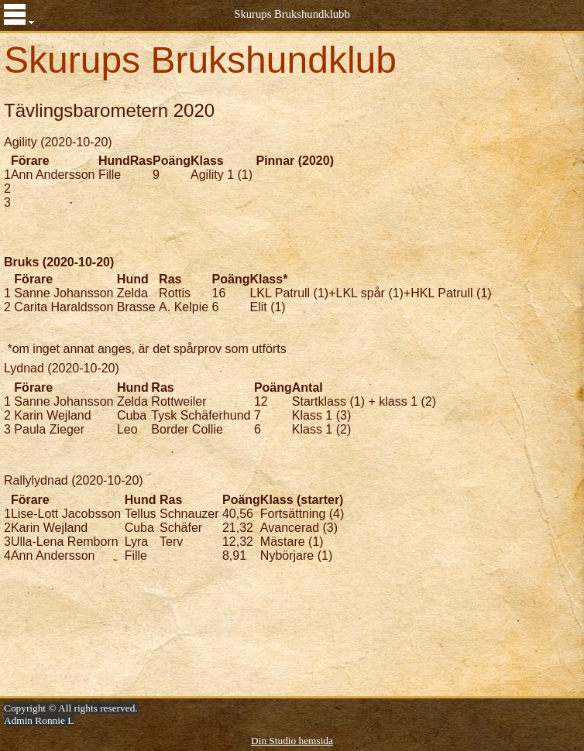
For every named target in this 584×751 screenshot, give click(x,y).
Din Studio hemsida (292, 740)
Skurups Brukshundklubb (291, 14)
